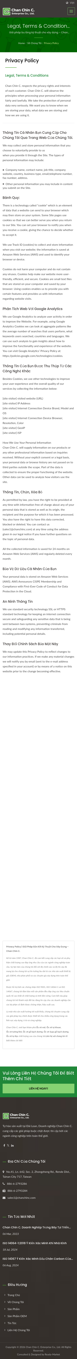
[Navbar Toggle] (71, 11)
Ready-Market (52, 1354)
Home (21, 43)
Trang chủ (14, 1295)
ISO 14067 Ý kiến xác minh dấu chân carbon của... (38, 1259)
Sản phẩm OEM (17, 1316)
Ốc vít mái (41, 1027)
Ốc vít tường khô (14, 1031)
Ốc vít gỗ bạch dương (33, 1031)
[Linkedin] (12, 1145)
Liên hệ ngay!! (38, 1088)
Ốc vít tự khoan (54, 1027)
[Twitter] (8, 1145)
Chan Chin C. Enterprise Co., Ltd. (43, 1346)
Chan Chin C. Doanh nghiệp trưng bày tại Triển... (37, 1227)
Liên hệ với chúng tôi (55, 1036)
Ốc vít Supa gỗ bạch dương (56, 1031)
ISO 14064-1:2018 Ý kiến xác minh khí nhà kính (35, 1243)
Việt (72, 2)
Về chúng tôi (34, 43)
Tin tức (12, 1323)
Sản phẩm (14, 1309)
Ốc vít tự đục (12, 1036)
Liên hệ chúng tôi (19, 1330)
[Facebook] (4, 1145)
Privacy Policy (51, 43)
